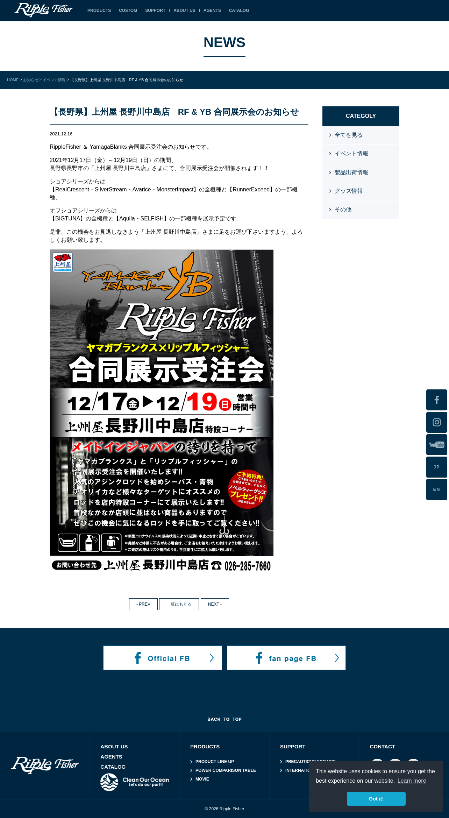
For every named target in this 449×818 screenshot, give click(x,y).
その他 (343, 209)
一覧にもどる (179, 604)
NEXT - (215, 604)
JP (437, 467)
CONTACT (382, 746)
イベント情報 (351, 153)
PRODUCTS (99, 10)
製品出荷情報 (351, 172)
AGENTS (111, 757)
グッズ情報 (349, 191)
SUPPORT (155, 10)
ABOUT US (184, 10)
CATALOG (113, 767)
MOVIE (202, 779)
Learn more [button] (412, 781)
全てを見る (349, 135)
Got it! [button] (376, 799)
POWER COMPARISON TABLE (225, 770)
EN (437, 489)
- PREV (143, 604)
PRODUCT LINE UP (214, 761)
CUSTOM (128, 10)
